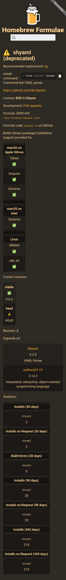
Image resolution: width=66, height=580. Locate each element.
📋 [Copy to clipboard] (60, 76)
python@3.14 (33, 370)
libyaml (33, 348)
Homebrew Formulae (33, 30)
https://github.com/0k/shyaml (24, 90)
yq (46, 66)
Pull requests (32, 105)
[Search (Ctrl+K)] (33, 37)
